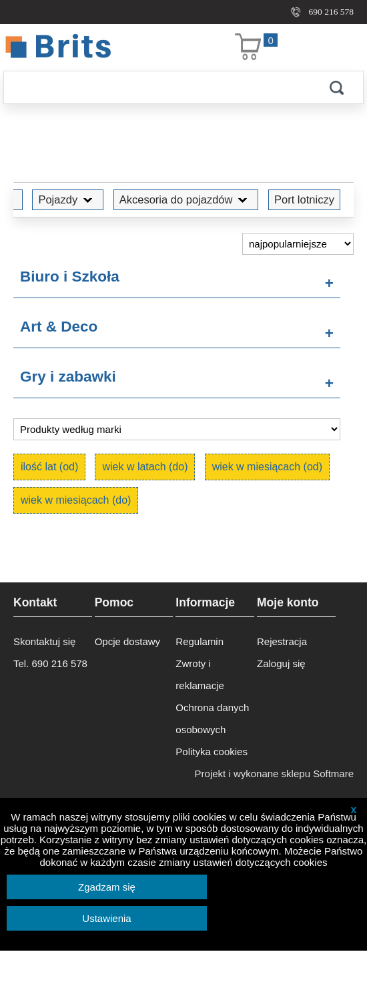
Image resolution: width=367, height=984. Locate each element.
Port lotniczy (304, 199)
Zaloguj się (281, 663)
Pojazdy (67, 199)
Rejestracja (282, 641)
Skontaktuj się (44, 641)
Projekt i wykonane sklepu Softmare (274, 773)
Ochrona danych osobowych (212, 718)
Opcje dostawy (127, 641)
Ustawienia (106, 918)
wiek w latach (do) (145, 466)
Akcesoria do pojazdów (186, 199)
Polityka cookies (211, 751)
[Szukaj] (156, 87)
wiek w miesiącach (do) (76, 500)
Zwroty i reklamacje (199, 674)
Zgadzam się (106, 887)
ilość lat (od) (49, 466)
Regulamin (199, 641)
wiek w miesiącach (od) (267, 466)
